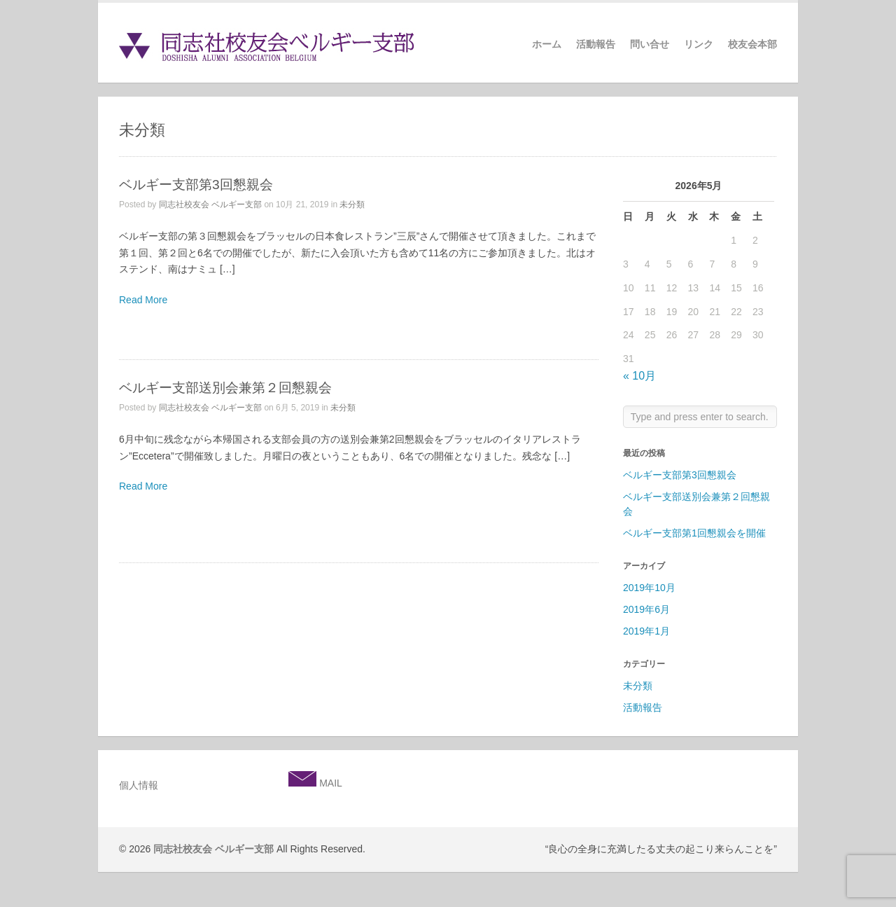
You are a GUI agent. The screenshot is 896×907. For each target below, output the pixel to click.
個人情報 (138, 785)
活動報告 (595, 44)
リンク (698, 44)
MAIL (329, 783)
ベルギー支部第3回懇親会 (196, 184)
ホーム (546, 44)
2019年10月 (649, 587)
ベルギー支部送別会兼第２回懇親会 (225, 387)
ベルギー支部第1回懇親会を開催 (694, 533)
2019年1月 (646, 631)
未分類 (352, 204)
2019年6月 (646, 609)
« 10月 (639, 376)
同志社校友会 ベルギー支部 (210, 204)
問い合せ (649, 44)
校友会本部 (752, 44)
